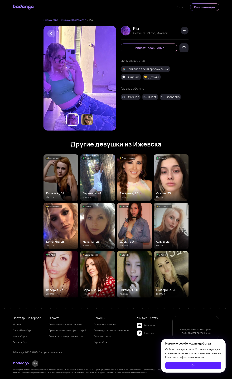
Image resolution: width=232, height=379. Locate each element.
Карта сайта (100, 342)
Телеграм (145, 333)
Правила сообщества (105, 324)
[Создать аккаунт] (204, 7)
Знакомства (51, 20)
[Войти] (180, 7)
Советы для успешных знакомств (111, 330)
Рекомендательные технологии (132, 372)
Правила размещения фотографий (67, 330)
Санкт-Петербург (22, 330)
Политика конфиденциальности (66, 336)
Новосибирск (20, 336)
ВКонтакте (146, 325)
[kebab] (184, 30)
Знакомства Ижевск (73, 20)
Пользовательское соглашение (65, 324)
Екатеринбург (20, 342)
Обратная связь (102, 336)
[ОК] (193, 365)
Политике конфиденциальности (184, 357)
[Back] (51, 33)
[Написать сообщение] (149, 47)
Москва (17, 324)
